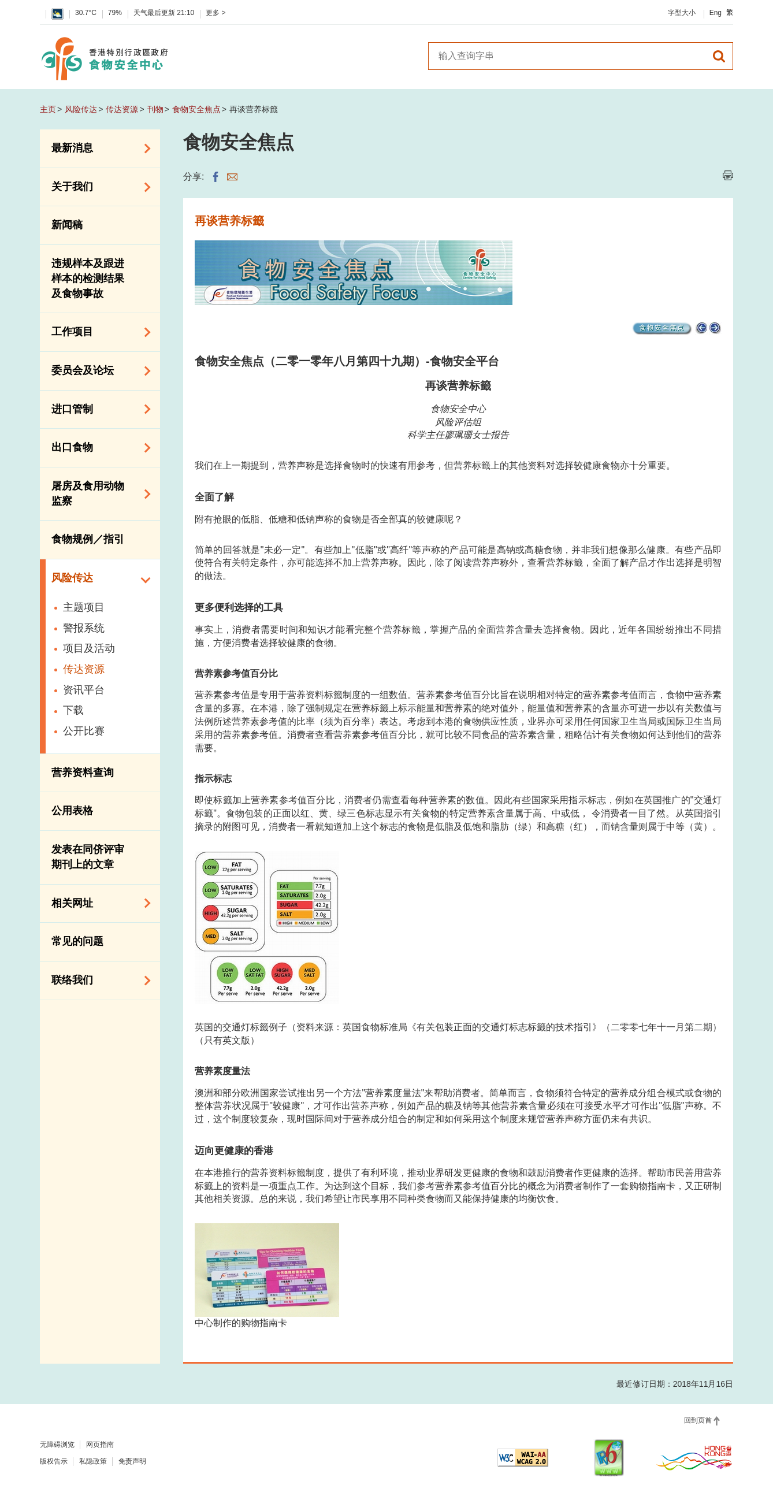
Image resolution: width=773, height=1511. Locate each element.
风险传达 (81, 109)
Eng (715, 13)
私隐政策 (93, 1461)
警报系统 (84, 628)
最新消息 (97, 148)
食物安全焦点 (196, 109)
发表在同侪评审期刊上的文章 (87, 857)
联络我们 (97, 980)
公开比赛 (84, 731)
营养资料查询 (82, 772)
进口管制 (97, 409)
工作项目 (97, 332)
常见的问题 (77, 941)
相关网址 (97, 903)
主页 (48, 109)
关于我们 (97, 187)
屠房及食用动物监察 (97, 493)
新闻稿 (67, 225)
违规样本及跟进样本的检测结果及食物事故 (87, 278)
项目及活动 (89, 648)
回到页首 (698, 1420)
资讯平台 (84, 690)
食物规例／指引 (87, 539)
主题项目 (84, 607)
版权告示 (54, 1461)
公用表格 (72, 810)
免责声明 (132, 1461)
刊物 (155, 109)
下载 (73, 710)
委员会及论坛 (97, 371)
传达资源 (122, 109)
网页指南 (100, 1445)
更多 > (215, 13)
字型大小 (682, 13)
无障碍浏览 (57, 1445)
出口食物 (97, 447)
